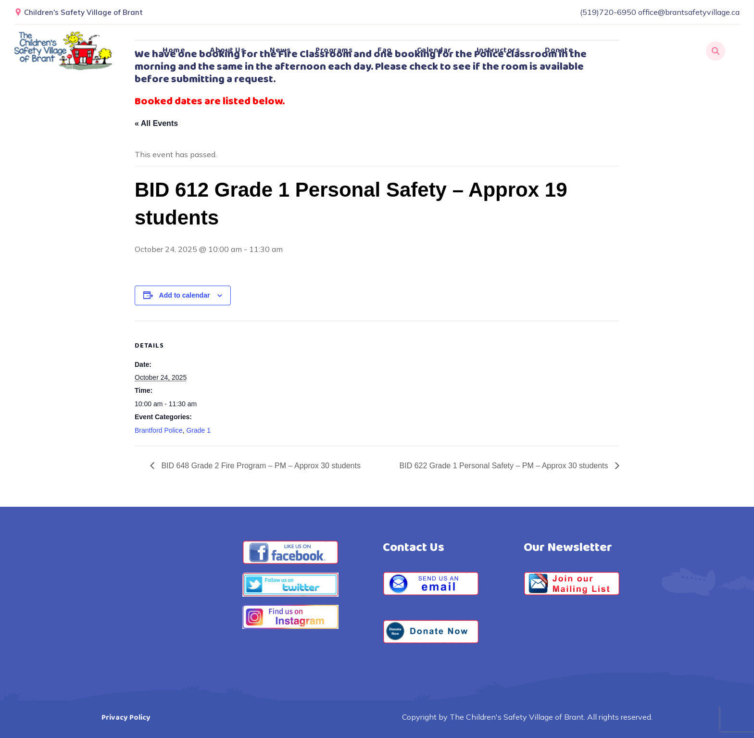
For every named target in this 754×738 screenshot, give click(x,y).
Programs (333, 50)
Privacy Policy (126, 718)
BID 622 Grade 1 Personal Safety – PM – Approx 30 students (505, 466)
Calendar (434, 50)
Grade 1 (198, 430)
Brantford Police (159, 430)
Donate (559, 50)
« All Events (156, 123)
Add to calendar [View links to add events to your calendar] (184, 295)
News (280, 50)
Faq (384, 50)
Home (174, 50)
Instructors (498, 50)
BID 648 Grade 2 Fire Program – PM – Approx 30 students (260, 466)
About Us (227, 50)
